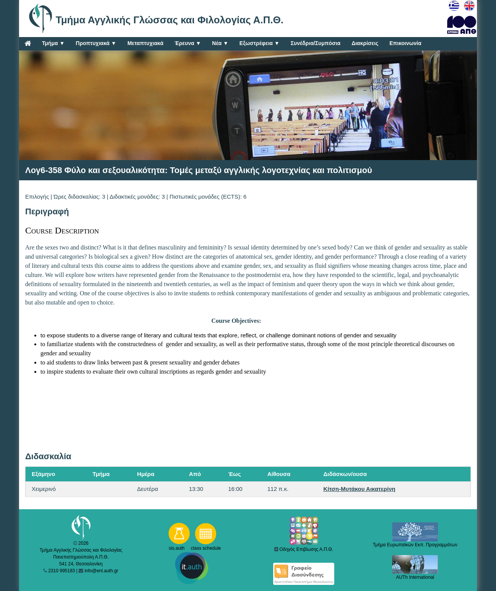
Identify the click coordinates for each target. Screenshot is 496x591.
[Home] (27, 43)
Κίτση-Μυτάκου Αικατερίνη (360, 489)
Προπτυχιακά (96, 43)
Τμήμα (53, 43)
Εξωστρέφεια (260, 43)
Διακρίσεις (364, 43)
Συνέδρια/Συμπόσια (316, 43)
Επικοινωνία (406, 43)
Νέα (220, 43)
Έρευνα (187, 43)
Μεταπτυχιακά (145, 43)
